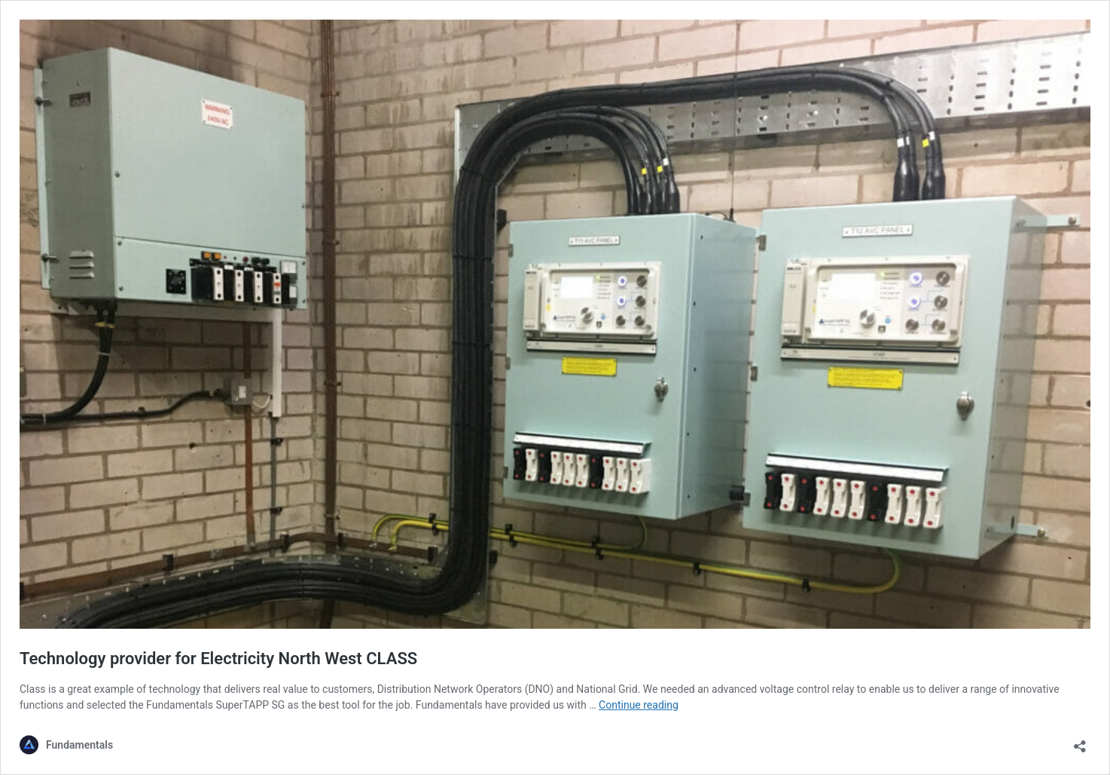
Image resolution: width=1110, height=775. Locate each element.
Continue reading (639, 705)
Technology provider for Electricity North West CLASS (218, 658)
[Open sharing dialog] (1079, 741)
